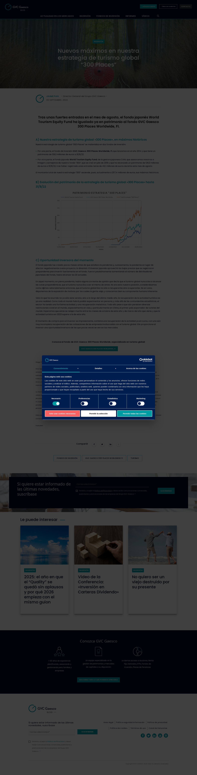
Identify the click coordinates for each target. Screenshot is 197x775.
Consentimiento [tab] (61, 368)
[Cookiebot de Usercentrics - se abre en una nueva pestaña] (141, 360)
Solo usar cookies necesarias (62, 413)
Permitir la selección (98, 413)
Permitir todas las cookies (134, 413)
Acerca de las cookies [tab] (136, 368)
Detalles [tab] (98, 368)
